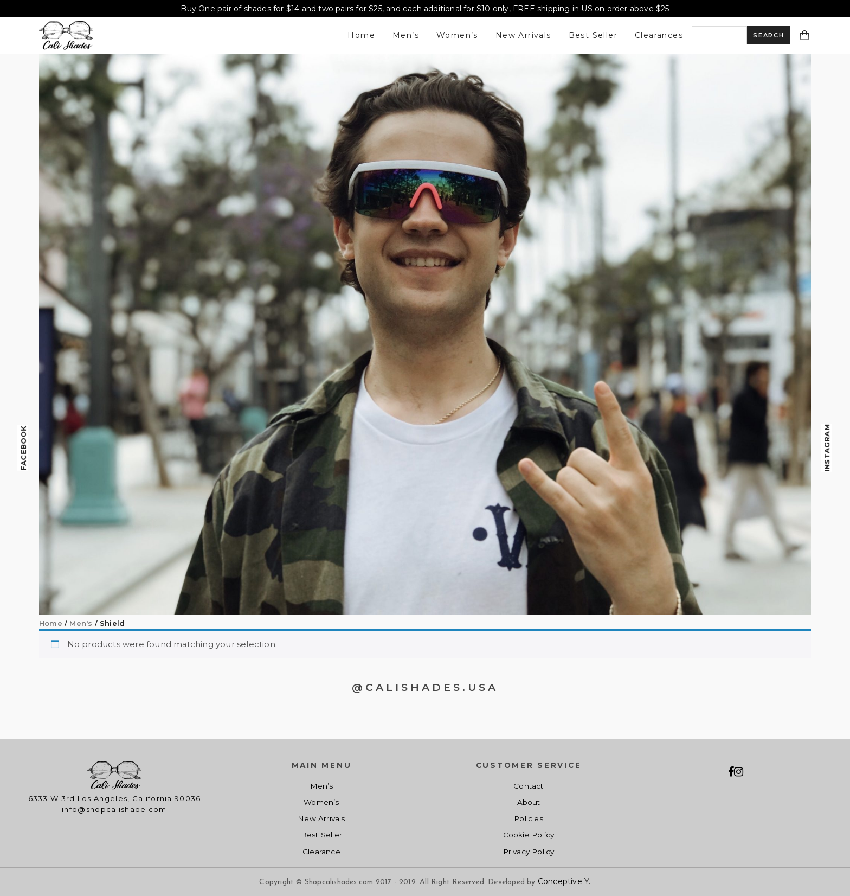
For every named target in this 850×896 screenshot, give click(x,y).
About (528, 802)
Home (361, 35)
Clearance (321, 851)
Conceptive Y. (564, 881)
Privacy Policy (529, 851)
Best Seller (593, 35)
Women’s (457, 35)
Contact (528, 786)
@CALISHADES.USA (425, 687)
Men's (80, 623)
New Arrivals (523, 35)
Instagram (826, 448)
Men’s (405, 35)
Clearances (659, 35)
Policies (528, 818)
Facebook (23, 448)
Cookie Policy (529, 834)
